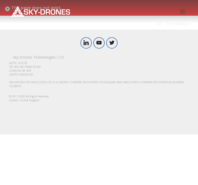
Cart (175, 23)
